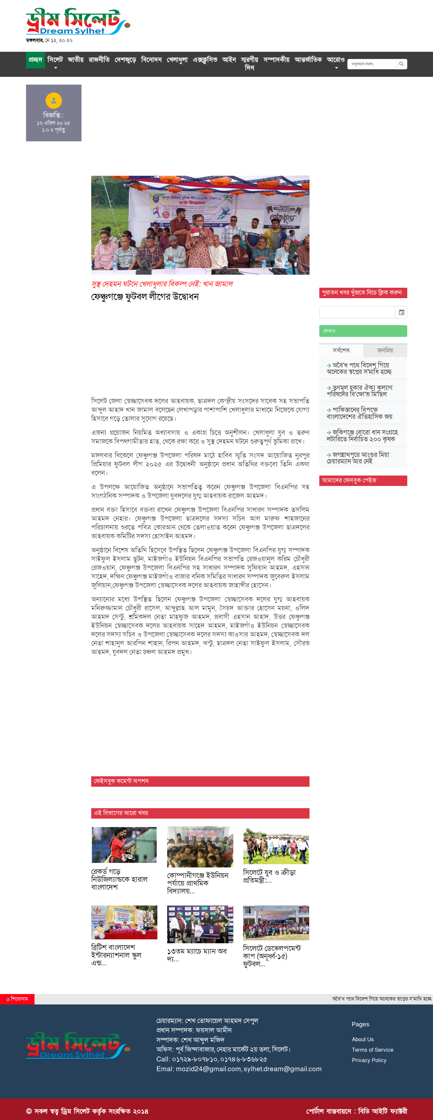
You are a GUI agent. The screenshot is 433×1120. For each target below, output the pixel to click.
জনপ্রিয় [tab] (385, 350)
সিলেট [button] (55, 60)
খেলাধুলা (177, 60)
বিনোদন (151, 60)
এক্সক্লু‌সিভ (205, 60)
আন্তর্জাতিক (308, 60)
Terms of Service (372, 1050)
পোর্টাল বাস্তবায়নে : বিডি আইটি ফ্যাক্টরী (356, 1111)
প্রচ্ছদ (35, 60)
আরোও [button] (336, 60)
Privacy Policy (369, 1060)
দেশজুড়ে (125, 60)
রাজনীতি (99, 60)
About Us (363, 1039)
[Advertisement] (200, 130)
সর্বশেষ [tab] (341, 350)
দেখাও (329, 331)
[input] (357, 312)
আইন (229, 60)
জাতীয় (76, 60)
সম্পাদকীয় (277, 60)
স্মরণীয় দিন (249, 64)
